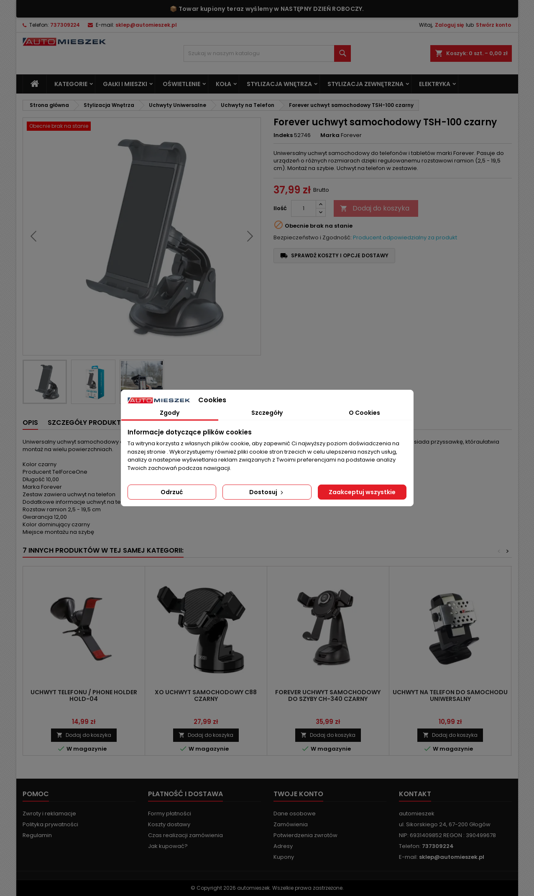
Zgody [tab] (169, 413)
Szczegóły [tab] (267, 413)
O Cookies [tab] (364, 413)
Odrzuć (172, 492)
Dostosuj (267, 492)
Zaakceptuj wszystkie (362, 492)
